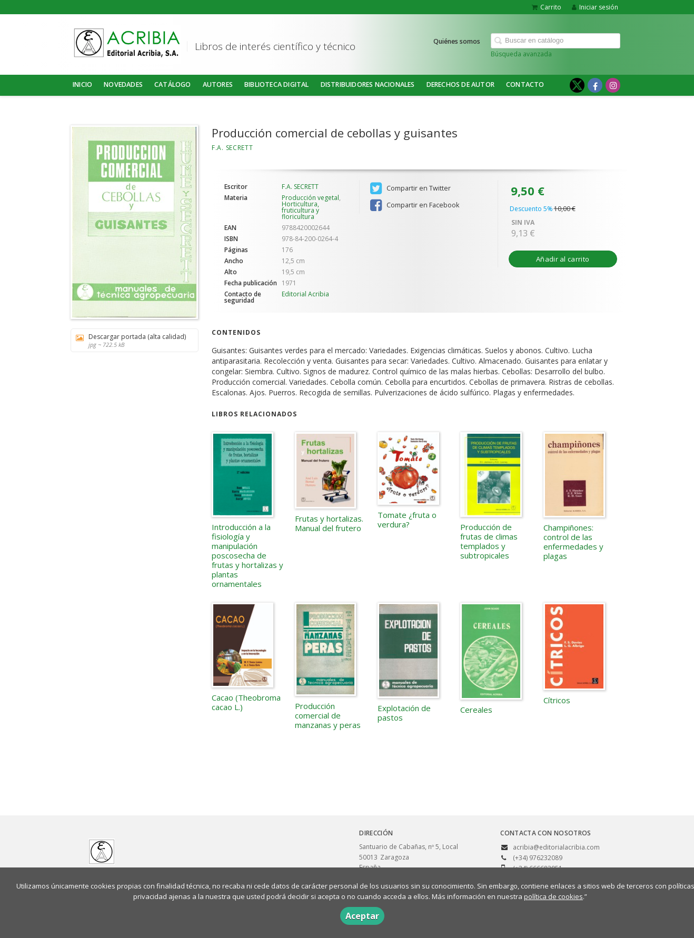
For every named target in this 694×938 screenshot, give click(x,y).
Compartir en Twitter (410, 188)
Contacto (525, 84)
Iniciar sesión (595, 7)
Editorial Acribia (305, 294)
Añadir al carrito (562, 259)
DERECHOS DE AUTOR (460, 84)
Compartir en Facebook (414, 205)
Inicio (82, 84)
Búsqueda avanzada (521, 53)
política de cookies (553, 896)
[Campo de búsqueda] (555, 40)
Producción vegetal (310, 197)
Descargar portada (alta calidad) (131, 340)
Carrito (546, 7)
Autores (218, 84)
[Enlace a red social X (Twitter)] (577, 85)
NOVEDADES (123, 84)
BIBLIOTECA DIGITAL (276, 84)
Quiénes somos (456, 41)
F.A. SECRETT (232, 147)
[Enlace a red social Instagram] (613, 85)
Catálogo (172, 84)
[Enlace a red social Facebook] (595, 85)
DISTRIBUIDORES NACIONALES (368, 84)
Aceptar (362, 916)
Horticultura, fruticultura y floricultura (300, 210)
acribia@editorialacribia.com (556, 847)
